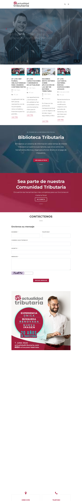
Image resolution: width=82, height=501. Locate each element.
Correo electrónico (19, 240)
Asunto (14, 248)
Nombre (14, 232)
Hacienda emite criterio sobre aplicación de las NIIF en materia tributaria (48, 85)
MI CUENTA (41, 199)
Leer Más (15, 117)
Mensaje (15, 256)
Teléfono (46, 232)
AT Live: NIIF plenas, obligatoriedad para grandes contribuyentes (18, 83)
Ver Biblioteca (41, 160)
